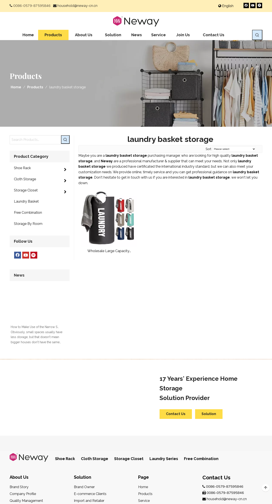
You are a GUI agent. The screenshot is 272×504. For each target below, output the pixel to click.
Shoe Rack (65, 398)
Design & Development (28, 447)
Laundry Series (163, 398)
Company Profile (23, 433)
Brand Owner (84, 426)
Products (145, 433)
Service (144, 440)
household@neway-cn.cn (77, 6)
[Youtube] (253, 5)
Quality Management (26, 440)
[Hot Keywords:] (257, 35)
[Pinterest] (259, 5)
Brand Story (19, 426)
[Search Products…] (35, 139)
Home (143, 426)
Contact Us (175, 353)
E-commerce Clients (90, 433)
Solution (209, 353)
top (265, 488)
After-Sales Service (25, 454)
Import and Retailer (89, 440)
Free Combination (201, 398)
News (142, 454)
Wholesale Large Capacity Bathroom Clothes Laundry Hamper (108, 251)
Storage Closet (128, 398)
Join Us (143, 447)
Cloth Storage (94, 398)
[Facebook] (246, 5)
